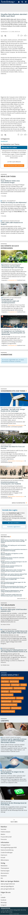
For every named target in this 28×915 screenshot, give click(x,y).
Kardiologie (5, 691)
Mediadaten (4, 866)
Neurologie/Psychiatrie (8, 698)
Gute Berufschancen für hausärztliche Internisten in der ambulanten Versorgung (14, 550)
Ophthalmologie (6, 701)
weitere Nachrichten (22, 598)
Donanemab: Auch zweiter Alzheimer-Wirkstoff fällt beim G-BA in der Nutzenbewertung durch (14, 575)
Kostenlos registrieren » (14, 527)
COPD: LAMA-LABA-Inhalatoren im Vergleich (12, 223)
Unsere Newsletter (9, 675)
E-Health (23, 685)
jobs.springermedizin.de (7, 889)
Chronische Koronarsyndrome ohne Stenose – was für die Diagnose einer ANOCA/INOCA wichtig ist (14, 587)
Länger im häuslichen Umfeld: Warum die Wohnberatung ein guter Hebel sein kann (11, 595)
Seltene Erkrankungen (8, 711)
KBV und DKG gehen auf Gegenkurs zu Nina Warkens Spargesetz (12, 554)
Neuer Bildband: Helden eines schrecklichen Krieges (10, 181)
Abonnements (5, 873)
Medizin (3, 834)
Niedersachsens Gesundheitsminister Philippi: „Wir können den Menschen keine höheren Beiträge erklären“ (14, 541)
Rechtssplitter (6, 708)
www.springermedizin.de (8, 884)
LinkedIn (3, 898)
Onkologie (20, 698)
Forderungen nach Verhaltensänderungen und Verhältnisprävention (10, 301)
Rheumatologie (16, 708)
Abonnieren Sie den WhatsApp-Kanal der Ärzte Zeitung (14, 804)
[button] (25, 2)
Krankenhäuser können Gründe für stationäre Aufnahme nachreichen (12, 558)
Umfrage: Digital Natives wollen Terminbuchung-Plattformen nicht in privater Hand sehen (13, 570)
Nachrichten (5, 537)
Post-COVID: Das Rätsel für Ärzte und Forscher (13, 447)
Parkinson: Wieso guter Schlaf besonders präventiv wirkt (14, 610)
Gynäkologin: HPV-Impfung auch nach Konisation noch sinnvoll (13, 546)
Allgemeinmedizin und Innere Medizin (12, 678)
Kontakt (3, 858)
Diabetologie (15, 685)
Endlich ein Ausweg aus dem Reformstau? (14, 202)
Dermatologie (5, 685)
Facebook (3, 900)
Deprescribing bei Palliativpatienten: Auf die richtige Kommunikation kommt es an (12, 591)
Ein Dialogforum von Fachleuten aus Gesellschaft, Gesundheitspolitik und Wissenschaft (13, 332)
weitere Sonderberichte (19, 503)
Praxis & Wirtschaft (6, 837)
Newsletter (4, 876)
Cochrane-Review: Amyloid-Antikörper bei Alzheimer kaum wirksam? (11, 566)
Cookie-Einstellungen (7, 853)
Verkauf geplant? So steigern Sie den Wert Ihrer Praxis (12, 773)
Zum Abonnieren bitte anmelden (14, 165)
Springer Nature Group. (7, 912)
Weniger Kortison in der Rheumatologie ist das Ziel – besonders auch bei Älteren (14, 562)
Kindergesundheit (15, 691)
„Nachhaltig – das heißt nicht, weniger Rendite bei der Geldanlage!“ (13, 410)
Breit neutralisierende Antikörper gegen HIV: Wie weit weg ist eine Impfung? (13, 583)
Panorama (4, 839)
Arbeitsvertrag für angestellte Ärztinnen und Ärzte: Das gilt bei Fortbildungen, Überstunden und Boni (13, 740)
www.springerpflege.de (7, 886)
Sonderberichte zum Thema (13, 391)
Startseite (3, 829)
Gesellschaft (4, 141)
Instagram (3, 905)
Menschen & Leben (7, 695)
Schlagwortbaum (5, 845)
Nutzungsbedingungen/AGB (9, 848)
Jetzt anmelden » (14, 523)
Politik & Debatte (5, 832)
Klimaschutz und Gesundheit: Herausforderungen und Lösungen (12, 266)
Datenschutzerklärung (7, 850)
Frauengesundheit (7, 688)
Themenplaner (5, 868)
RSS (2, 878)
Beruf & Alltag (14, 681)
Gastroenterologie (19, 688)
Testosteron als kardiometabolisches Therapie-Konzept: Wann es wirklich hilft (13, 579)
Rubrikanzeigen (5, 871)
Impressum (4, 855)
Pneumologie (17, 701)
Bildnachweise (5, 860)
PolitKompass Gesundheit (9, 705)
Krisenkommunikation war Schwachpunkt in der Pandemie (11, 483)
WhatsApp (4, 903)
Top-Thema (5, 681)
